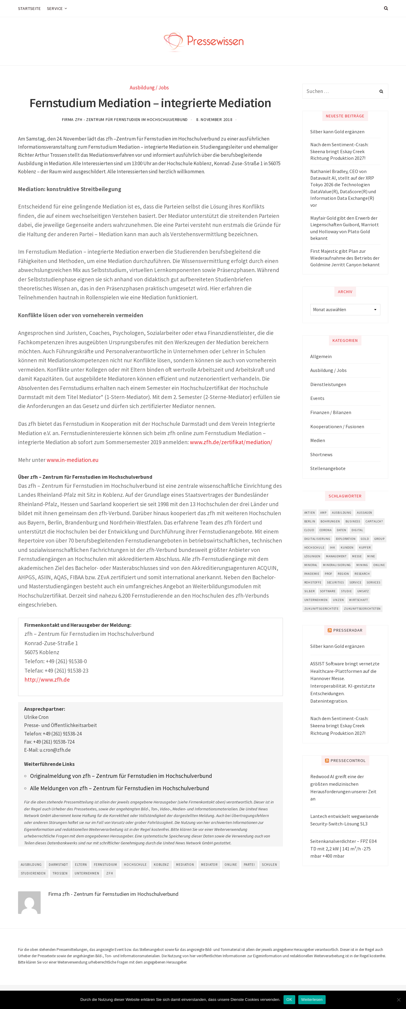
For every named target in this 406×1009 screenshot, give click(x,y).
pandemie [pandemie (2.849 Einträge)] (311, 574)
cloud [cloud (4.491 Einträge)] (309, 530)
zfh (109, 873)
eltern (81, 864)
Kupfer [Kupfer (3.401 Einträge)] (365, 547)
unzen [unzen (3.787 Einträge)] (338, 600)
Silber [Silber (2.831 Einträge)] (309, 591)
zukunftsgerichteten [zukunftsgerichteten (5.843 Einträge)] (362, 609)
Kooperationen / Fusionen (337, 426)
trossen (60, 873)
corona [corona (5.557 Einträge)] (326, 530)
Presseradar (348, 630)
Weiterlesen (312, 999)
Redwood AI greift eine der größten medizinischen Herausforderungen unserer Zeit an (343, 787)
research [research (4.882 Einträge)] (362, 574)
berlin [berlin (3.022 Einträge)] (309, 521)
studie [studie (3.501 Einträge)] (346, 591)
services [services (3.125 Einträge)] (373, 582)
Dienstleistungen (328, 384)
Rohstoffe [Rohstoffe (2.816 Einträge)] (312, 582)
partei (249, 864)
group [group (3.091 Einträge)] (379, 539)
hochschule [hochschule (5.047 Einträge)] (314, 547)
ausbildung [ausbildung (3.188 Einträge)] (342, 513)
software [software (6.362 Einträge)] (327, 591)
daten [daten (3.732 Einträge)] (341, 530)
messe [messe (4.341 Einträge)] (357, 556)
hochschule (135, 864)
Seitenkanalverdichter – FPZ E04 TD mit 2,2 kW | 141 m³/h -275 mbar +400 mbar (343, 848)
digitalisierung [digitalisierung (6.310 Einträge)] (317, 539)
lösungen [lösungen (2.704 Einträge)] (312, 556)
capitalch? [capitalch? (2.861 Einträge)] (374, 521)
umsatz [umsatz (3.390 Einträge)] (363, 591)
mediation (185, 864)
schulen (269, 864)
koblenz (161, 864)
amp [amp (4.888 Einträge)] (323, 513)
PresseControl (348, 760)
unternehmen (87, 873)
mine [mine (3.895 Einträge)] (371, 556)
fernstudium (105, 864)
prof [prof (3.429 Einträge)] (328, 574)
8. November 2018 (214, 119)
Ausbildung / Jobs (149, 87)
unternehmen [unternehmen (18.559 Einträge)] (316, 600)
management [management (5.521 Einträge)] (336, 556)
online (231, 864)
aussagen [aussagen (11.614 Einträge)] (364, 513)
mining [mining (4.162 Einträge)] (362, 565)
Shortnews (321, 454)
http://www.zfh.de (47, 679)
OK (289, 999)
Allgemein (321, 356)
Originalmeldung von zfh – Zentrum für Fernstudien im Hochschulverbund (121, 775)
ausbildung (31, 864)
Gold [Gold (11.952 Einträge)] (365, 539)
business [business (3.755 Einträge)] (353, 521)
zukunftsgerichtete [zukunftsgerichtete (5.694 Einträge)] (321, 609)
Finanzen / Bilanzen (330, 412)
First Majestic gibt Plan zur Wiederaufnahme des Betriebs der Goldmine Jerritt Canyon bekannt (345, 258)
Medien (317, 440)
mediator (209, 864)
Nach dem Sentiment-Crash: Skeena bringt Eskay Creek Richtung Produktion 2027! (339, 151)
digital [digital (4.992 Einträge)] (357, 530)
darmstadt (58, 864)
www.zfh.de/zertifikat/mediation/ (231, 442)
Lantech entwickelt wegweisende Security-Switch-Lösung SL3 (344, 820)
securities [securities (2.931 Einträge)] (335, 582)
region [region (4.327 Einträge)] (343, 574)
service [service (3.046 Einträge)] (355, 582)
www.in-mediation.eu (72, 459)
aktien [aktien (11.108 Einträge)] (309, 513)
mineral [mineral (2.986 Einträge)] (311, 565)
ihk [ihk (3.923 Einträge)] (332, 547)
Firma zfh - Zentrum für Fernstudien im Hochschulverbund (125, 119)
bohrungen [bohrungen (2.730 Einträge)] (330, 521)
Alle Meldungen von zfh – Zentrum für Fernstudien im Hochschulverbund (119, 788)
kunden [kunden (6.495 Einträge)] (347, 547)
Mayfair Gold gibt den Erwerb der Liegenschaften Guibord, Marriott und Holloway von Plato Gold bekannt (344, 228)
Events (317, 398)
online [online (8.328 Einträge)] (379, 565)
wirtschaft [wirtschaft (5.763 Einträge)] (358, 600)
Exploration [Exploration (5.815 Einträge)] (346, 539)
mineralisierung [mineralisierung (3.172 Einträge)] (337, 565)
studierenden (33, 873)
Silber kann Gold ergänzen (337, 131)
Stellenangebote (328, 468)
